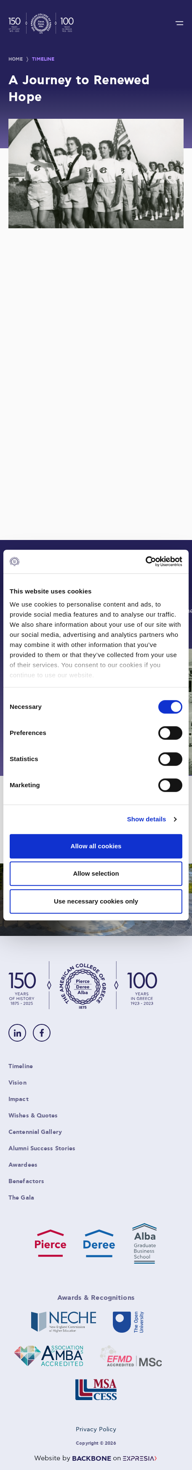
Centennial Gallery (35, 1132)
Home (15, 59)
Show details (146, 819)
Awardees (22, 1165)
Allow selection (96, 873)
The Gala (21, 1198)
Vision (17, 1083)
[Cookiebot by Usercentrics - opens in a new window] (145, 561)
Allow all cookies (96, 846)
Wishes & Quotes (33, 1116)
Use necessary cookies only (96, 901)
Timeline (43, 59)
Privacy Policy (96, 1429)
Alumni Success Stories (41, 1148)
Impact (18, 1099)
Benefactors (26, 1181)
